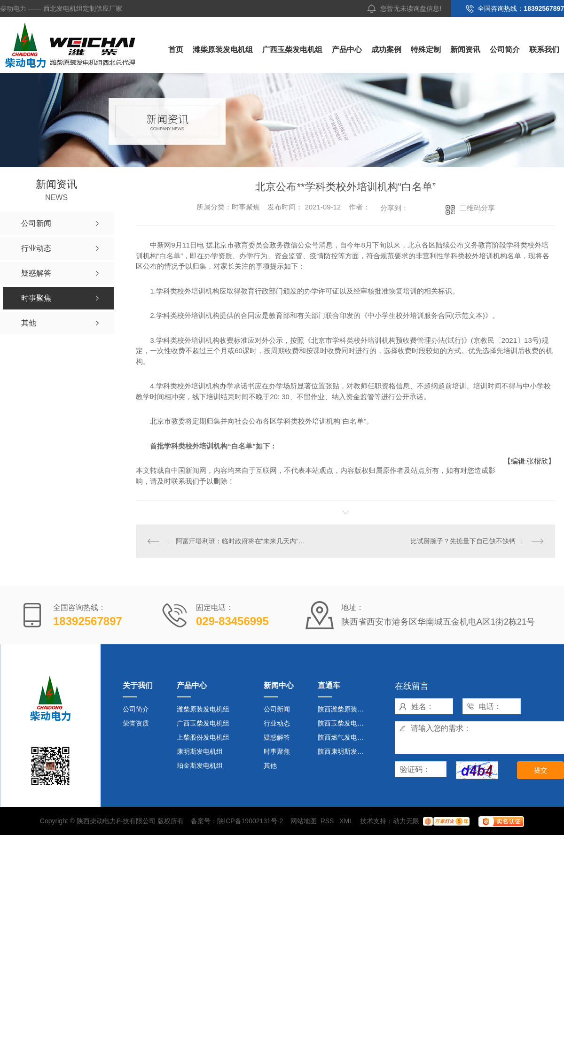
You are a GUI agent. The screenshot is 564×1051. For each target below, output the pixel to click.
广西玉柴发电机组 (292, 50)
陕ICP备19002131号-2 (250, 821)
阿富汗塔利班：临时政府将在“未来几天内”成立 (240, 541)
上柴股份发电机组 (203, 737)
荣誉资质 (136, 723)
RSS (328, 821)
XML (346, 821)
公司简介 (505, 50)
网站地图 (303, 821)
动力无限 (406, 821)
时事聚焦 (277, 751)
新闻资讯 (465, 50)
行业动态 (277, 723)
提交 (540, 770)
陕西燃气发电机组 (344, 737)
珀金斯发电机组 (200, 765)
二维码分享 (477, 208)
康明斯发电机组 (200, 751)
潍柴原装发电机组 (223, 50)
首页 (175, 50)
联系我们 (544, 50)
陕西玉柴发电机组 (344, 723)
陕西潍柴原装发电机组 (345, 709)
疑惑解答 (277, 737)
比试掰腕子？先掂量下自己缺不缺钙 (463, 541)
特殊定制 (426, 50)
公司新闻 (277, 709)
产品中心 (347, 50)
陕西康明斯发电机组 (345, 751)
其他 (270, 765)
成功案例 (386, 50)
